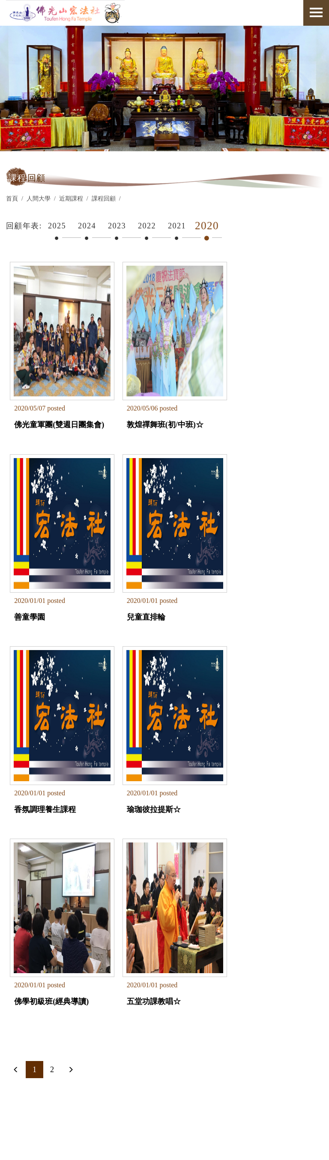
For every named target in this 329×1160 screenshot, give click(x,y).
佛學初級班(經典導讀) (52, 775)
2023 (117, 226)
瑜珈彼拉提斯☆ (250, 594)
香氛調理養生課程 (150, 594)
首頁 (12, 198)
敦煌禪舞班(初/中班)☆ (157, 413)
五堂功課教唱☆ (146, 775)
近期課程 (71, 198)
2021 (177, 226)
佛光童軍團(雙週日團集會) (54, 418)
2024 (87, 226)
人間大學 (39, 198)
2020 (207, 225)
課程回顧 (104, 198)
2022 (147, 226)
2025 (57, 226)
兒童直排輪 (34, 594)
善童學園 (238, 413)
